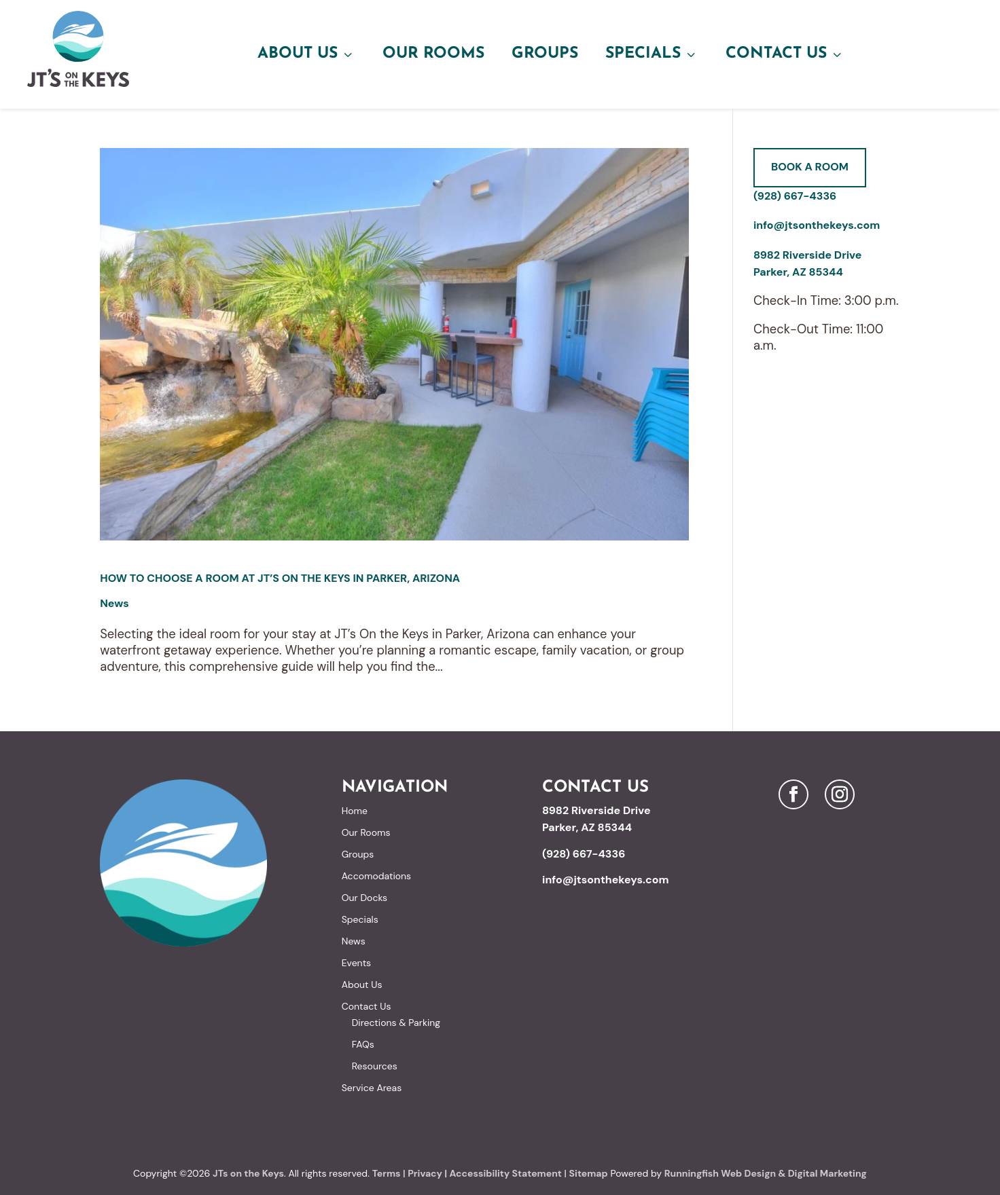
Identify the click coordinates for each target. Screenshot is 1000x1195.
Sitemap (588, 1173)
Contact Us (785, 54)
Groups (545, 54)
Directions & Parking (396, 1022)
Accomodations (376, 876)
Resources (374, 1066)
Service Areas (371, 1088)
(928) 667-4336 (794, 196)
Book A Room (810, 167)
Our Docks (364, 897)
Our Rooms (433, 54)
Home (355, 811)
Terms (386, 1173)
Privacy (425, 1173)
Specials (651, 54)
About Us (306, 54)
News (114, 603)
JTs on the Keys (248, 1173)
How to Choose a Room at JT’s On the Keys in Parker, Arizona (280, 578)
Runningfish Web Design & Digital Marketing (765, 1173)
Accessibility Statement (505, 1173)
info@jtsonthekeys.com (816, 225)
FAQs (363, 1044)
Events (356, 963)
